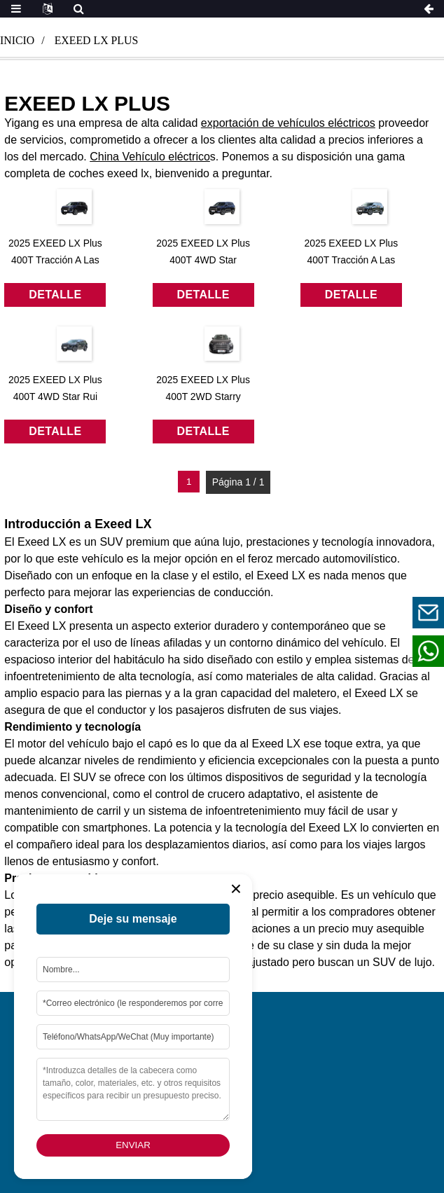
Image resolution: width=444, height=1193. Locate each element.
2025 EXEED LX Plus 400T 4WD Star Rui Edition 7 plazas (55, 396)
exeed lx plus (97, 40)
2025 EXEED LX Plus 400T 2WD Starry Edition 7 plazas (203, 396)
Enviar (133, 1145)
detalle (55, 295)
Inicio (17, 40)
